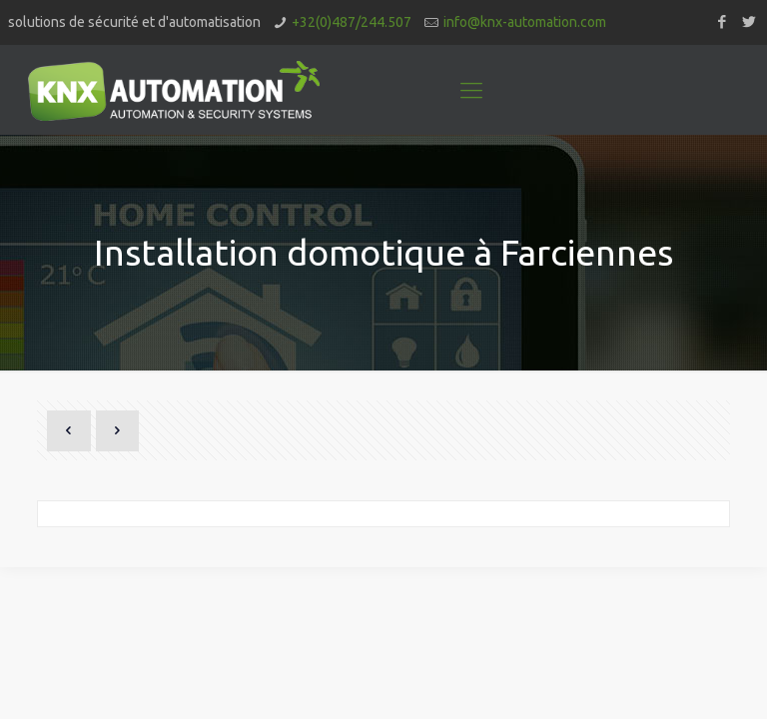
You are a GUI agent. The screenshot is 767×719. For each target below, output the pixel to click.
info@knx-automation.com (524, 22)
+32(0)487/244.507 (351, 22)
